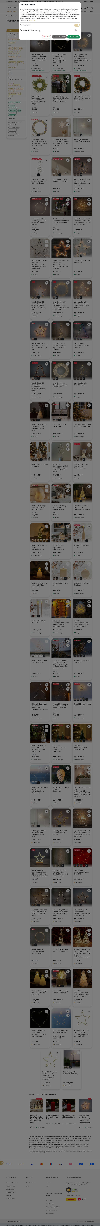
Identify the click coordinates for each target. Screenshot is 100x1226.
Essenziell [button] (25, 25)
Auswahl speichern (59, 37)
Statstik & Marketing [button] (30, 30)
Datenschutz (32, 20)
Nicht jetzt (46, 37)
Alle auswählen (73, 37)
